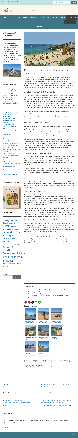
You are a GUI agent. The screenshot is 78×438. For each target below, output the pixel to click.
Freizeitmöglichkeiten (47, 362)
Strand (25, 363)
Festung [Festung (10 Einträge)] (12, 223)
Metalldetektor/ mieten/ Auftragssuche (52, 403)
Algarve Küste (38, 362)
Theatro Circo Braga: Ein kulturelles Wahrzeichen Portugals (41, 367)
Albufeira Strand (30, 362)
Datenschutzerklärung (10, 387)
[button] (25, 302)
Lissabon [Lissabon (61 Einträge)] (7, 228)
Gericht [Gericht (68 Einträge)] (6, 225)
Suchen (74, 2)
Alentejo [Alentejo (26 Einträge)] (6, 220)
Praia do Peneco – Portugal (36, 296)
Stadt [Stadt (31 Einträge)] (18, 263)
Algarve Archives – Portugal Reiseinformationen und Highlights (47, 290)
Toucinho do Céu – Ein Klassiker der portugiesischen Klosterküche (12, 149)
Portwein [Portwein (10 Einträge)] (6, 247)
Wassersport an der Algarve (36, 294)
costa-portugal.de (71, 434)
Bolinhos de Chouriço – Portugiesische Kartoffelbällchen (10, 139)
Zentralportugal (34, 17)
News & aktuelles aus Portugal (33, 360)
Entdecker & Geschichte (10, 22)
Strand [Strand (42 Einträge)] (6, 266)
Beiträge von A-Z (69, 22)
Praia (55, 362)
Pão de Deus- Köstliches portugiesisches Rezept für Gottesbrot (11, 133)
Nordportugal (45, 17)
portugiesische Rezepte (58, 17)
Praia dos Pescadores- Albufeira (34, 365)
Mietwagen (39, 26)
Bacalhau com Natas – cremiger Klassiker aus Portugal (10, 168)
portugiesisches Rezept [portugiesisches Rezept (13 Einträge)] (11, 244)
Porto (11, 17)
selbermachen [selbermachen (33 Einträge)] (9, 263)
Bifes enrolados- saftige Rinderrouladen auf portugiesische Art (10, 114)
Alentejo (25, 17)
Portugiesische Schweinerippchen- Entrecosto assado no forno (11, 162)
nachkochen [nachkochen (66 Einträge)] (9, 232)
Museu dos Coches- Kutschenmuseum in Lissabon (9, 120)
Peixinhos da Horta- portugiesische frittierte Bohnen (10, 126)
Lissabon (4, 17)
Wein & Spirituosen (25, 22)
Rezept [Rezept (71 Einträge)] (6, 249)
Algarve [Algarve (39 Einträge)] (14, 220)
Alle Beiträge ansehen (10, 174)
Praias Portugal (72, 17)
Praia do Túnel (69, 362)
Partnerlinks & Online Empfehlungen (14, 400)
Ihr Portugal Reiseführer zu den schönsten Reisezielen (57, 400)
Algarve (18, 17)
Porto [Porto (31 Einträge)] (18, 232)
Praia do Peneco (61, 362)
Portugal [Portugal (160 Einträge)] (8, 235)
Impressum (6, 384)
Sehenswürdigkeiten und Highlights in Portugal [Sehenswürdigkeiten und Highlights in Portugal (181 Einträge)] (14, 257)
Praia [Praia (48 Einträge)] (12, 246)
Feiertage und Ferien (56, 22)
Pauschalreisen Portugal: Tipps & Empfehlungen (17, 403)
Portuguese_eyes (52, 296)
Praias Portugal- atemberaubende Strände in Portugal (56, 360)
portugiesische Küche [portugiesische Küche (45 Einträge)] (10, 240)
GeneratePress (36, 434)
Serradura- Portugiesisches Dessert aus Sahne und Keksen (11, 108)
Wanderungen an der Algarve (37, 292)
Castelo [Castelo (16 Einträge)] (6, 223)
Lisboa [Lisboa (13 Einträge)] (13, 226)
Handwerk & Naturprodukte (40, 22)
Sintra (5, 405)
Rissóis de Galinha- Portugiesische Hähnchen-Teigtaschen (11, 155)
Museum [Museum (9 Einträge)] (15, 229)
